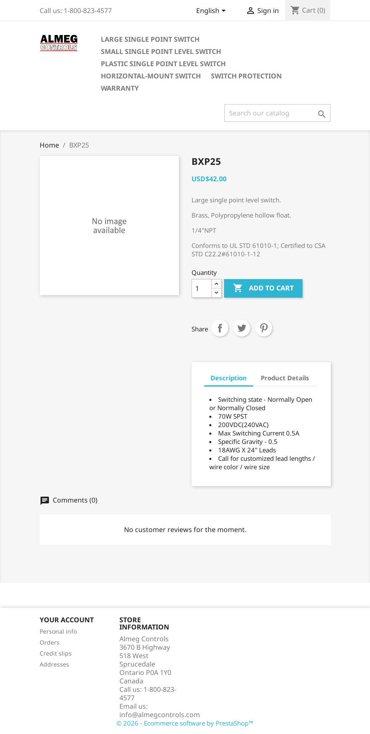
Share (219, 328)
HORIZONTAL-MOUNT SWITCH (151, 76)
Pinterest (263, 328)
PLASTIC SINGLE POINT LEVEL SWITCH (163, 63)
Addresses (54, 664)
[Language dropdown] (212, 11)
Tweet (241, 328)
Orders (49, 642)
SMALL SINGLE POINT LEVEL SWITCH (161, 51)
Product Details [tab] (285, 378)
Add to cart (263, 288)
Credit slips (56, 653)
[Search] (277, 113)
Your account (67, 619)
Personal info (58, 631)
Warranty (120, 88)
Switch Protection (246, 76)
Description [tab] (229, 378)
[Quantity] (202, 288)
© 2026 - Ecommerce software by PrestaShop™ (185, 723)
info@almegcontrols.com (159, 714)
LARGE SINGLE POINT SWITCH (150, 39)
